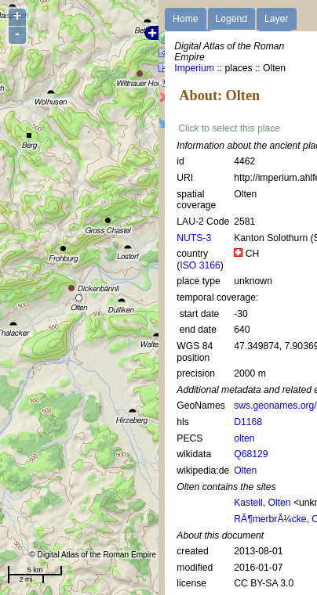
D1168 (248, 421)
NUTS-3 (194, 238)
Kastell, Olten (262, 502)
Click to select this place (229, 128)
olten (244, 438)
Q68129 (251, 454)
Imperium (194, 68)
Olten (245, 470)
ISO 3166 (200, 265)
